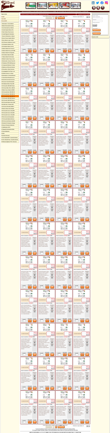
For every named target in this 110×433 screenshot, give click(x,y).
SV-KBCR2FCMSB (59, 367)
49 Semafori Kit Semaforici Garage (8, 123)
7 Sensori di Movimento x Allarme (8, 36)
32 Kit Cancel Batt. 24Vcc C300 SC (8, 87)
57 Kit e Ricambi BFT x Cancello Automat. (9, 137)
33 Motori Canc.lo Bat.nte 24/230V (8, 89)
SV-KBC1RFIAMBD (42, 266)
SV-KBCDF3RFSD (25, 232)
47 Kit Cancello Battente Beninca (7, 118)
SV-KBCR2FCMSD (24, 401)
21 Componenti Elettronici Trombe (8, 65)
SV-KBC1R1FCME (25, 131)
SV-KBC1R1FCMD (77, 97)
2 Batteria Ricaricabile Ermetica (7, 25)
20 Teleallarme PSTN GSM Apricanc (8, 63)
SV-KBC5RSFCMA (77, 266)
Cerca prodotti (4, 20)
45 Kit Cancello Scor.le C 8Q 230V (8, 114)
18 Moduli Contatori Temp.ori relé (7, 58)
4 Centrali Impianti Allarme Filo (7, 29)
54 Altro (3, 133)
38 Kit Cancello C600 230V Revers (8, 100)
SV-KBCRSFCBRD (59, 131)
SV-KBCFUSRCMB (42, 333)
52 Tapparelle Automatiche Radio (7, 129)
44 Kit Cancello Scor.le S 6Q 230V (7, 112)
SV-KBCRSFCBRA (77, 63)
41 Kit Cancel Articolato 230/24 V (7, 106)
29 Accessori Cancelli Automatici (7, 81)
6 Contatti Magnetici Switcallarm (7, 34)
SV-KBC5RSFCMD (59, 299)
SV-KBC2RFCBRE (60, 63)
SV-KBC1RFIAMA (60, 232)
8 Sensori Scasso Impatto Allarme (8, 38)
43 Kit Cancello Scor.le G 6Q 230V (8, 110)
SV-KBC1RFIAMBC (24, 266)
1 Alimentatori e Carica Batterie (7, 23)
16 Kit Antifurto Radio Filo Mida (7, 54)
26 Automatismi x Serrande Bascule (8, 75)
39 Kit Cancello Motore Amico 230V (8, 102)
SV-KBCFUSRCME (24, 367)
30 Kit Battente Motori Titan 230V (7, 83)
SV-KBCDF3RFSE (42, 232)
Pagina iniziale (4, 14)
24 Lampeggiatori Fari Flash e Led (8, 71)
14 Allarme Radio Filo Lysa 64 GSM (8, 50)
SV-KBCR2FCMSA (42, 367)
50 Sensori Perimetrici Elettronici (7, 125)
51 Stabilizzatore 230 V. (5, 127)
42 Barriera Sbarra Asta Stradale (7, 108)
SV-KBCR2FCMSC (77, 367)
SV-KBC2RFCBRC (24, 63)
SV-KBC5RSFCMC (42, 299)
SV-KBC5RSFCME (77, 299)
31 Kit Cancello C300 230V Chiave (8, 85)
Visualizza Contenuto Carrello (84, 14)
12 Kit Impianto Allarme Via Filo (7, 46)
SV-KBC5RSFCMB (24, 299)
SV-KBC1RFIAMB (77, 232)
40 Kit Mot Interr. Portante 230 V (7, 104)
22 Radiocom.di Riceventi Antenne (8, 67)
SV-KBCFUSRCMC (59, 333)
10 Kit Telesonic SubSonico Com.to (8, 42)
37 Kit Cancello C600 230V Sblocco (8, 98)
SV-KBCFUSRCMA (24, 333)
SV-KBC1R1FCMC (60, 97)
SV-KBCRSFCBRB (24, 97)
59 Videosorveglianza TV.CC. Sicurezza (9, 141)
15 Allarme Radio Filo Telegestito (7, 52)
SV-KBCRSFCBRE (77, 131)
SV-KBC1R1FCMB (42, 97)
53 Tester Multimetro (5, 131)
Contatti (2, 16)
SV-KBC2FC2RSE (25, 198)
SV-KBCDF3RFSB (60, 198)
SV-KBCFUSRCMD (77, 333)
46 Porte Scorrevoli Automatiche (7, 116)
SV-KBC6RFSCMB (77, 401)
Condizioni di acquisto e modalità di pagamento (29, 14)
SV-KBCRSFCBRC (42, 131)
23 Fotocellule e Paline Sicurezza (7, 69)
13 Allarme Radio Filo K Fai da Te (7, 48)
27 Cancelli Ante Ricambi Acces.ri (8, 77)
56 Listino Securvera (5, 135)
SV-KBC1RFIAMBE (59, 266)
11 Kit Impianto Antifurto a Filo (7, 44)
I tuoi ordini (3, 18)
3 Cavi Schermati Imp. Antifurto (7, 27)
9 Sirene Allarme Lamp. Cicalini (7, 40)
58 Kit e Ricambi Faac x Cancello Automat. (9, 139)
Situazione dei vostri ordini (43, 14)
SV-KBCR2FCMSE (42, 401)
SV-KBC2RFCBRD (42, 63)
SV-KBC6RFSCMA (59, 401)
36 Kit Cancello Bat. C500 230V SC (8, 96)
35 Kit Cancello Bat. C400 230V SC (8, 94)
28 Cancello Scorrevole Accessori (8, 79)
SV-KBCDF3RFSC (77, 198)
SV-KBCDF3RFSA (42, 198)
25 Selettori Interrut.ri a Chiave (7, 73)
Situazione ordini (95, 36)
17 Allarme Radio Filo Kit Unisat (7, 56)
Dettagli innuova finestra (34, 37)
